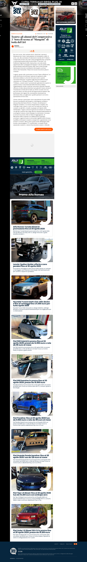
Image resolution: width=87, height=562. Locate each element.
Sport (40, 4)
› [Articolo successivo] (52, 186)
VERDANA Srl (12, 558)
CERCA (38, 172)
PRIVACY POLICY (69, 544)
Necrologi (45, 4)
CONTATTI (56, 544)
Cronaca (22, 4)
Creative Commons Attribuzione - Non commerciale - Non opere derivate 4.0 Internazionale (38, 549)
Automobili (50, 4)
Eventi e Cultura (33, 4)
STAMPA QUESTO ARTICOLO (43, 129)
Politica (27, 4)
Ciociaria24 (57, 4)
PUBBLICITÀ (62, 544)
